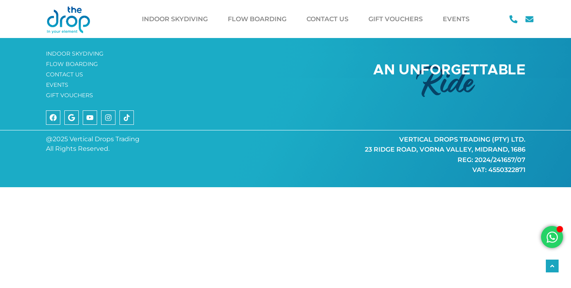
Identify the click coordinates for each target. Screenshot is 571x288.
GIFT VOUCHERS (395, 19)
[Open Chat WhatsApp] (552, 237)
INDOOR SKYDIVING (175, 19)
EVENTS (456, 19)
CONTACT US (327, 19)
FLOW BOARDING (257, 19)
